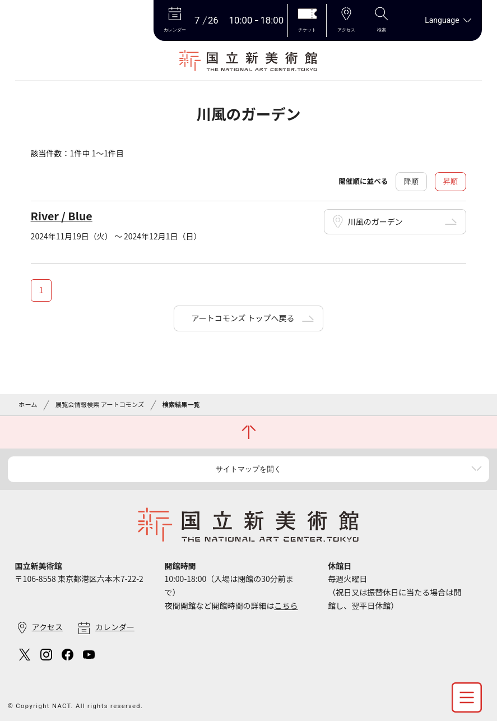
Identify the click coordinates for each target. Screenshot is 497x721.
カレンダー (114, 626)
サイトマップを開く (248, 469)
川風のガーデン (375, 221)
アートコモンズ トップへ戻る (242, 317)
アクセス (47, 626)
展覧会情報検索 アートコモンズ (99, 404)
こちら (286, 605)
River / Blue (61, 215)
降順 (411, 181)
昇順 (450, 181)
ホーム (27, 404)
